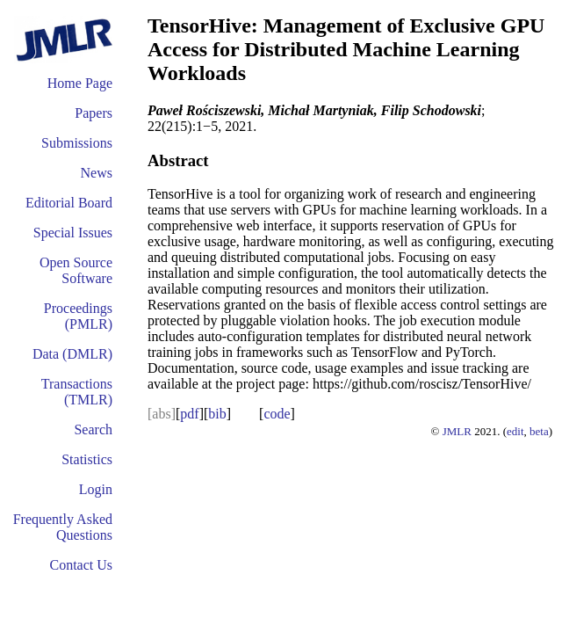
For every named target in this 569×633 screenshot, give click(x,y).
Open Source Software (76, 270)
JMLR (457, 431)
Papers (93, 113)
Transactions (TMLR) (76, 391)
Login (95, 489)
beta (539, 431)
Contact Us (80, 564)
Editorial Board (68, 202)
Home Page (79, 83)
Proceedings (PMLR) (78, 316)
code (276, 413)
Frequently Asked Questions (62, 527)
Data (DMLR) (72, 353)
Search (93, 429)
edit (515, 431)
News (96, 172)
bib (217, 413)
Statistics (86, 459)
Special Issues (72, 232)
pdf (189, 413)
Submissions (76, 142)
